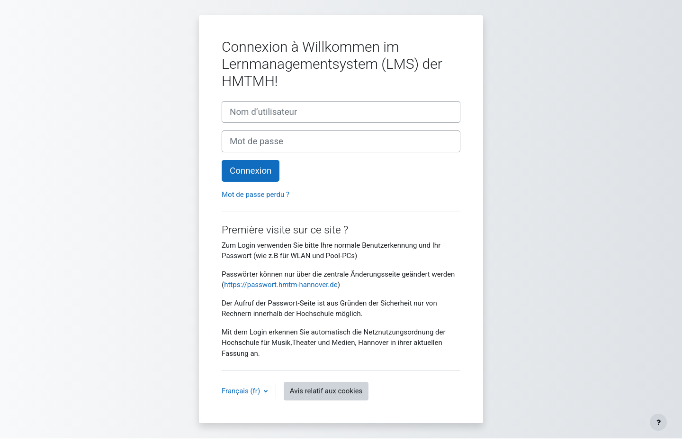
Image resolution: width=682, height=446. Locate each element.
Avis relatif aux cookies (326, 391)
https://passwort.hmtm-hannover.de (281, 284)
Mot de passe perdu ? (255, 194)
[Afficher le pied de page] (658, 422)
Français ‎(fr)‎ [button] (242, 391)
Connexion (250, 171)
